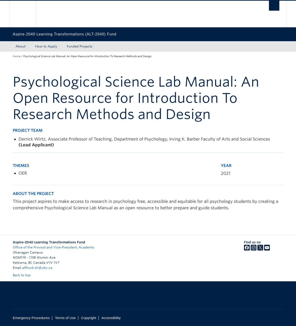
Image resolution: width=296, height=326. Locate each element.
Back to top (24, 275)
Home (16, 56)
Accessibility (111, 318)
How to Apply (46, 46)
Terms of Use (65, 318)
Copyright (88, 318)
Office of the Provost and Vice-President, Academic (54, 247)
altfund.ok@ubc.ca (37, 268)
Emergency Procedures (31, 318)
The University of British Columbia (22, 14)
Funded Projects (79, 46)
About (20, 46)
